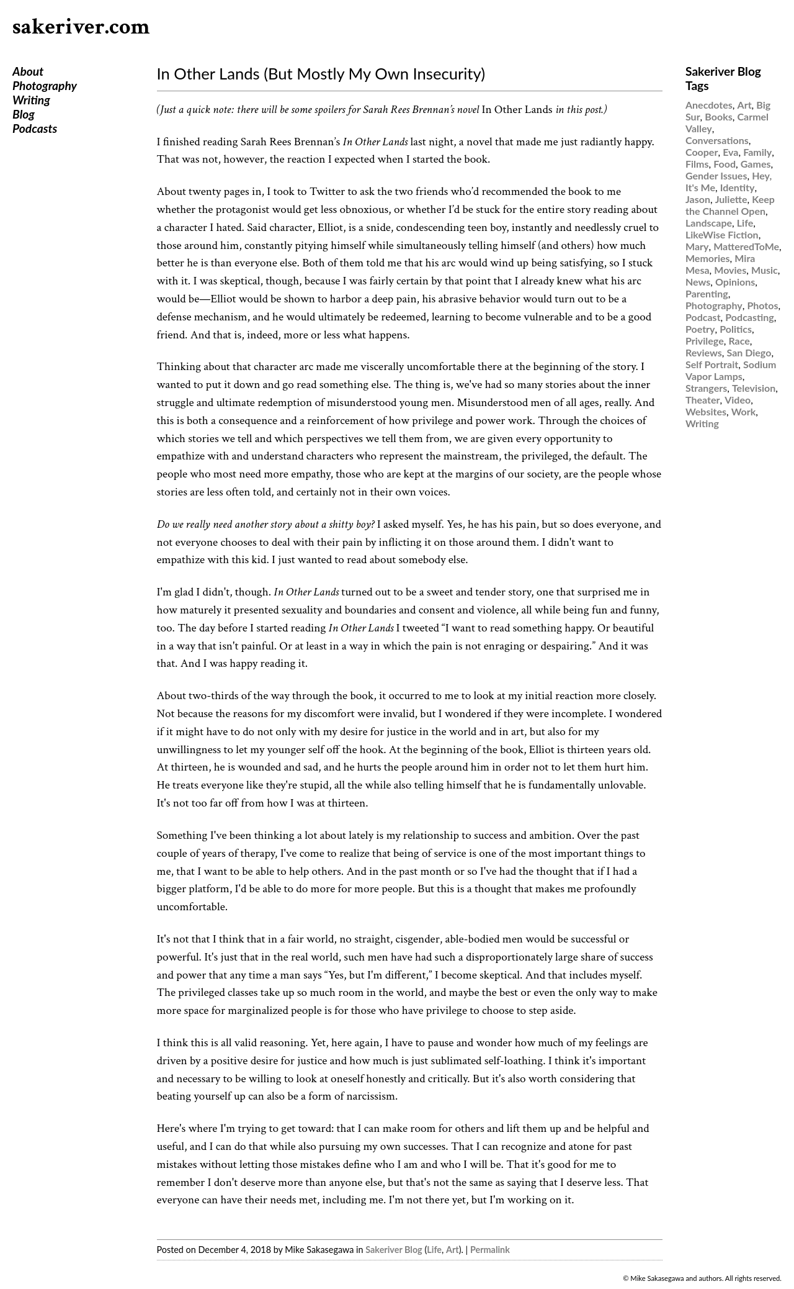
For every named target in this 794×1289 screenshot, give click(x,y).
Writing (31, 100)
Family (757, 152)
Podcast (703, 317)
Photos (762, 305)
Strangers (706, 388)
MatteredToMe (746, 246)
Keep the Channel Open (730, 205)
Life (434, 1249)
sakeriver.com (81, 27)
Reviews (703, 352)
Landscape (708, 222)
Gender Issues (716, 175)
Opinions (735, 281)
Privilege (704, 340)
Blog (23, 114)
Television (753, 388)
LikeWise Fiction (722, 234)
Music (764, 270)
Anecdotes (709, 105)
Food (724, 164)
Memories (707, 258)
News (697, 281)
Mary (696, 246)
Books (718, 116)
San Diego (749, 352)
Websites (705, 411)
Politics (736, 329)
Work (743, 411)
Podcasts (34, 128)
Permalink (490, 1249)
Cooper (701, 152)
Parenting (706, 293)
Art (452, 1249)
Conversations (717, 140)
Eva (730, 152)
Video (738, 399)
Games (756, 164)
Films (697, 164)
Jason (697, 199)
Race (738, 340)
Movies (730, 270)
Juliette (731, 199)
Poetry (700, 329)
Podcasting (749, 317)
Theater (702, 399)
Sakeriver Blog (393, 1249)
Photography (44, 85)
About (27, 71)
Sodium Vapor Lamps (730, 370)
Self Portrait (711, 364)
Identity (737, 187)
